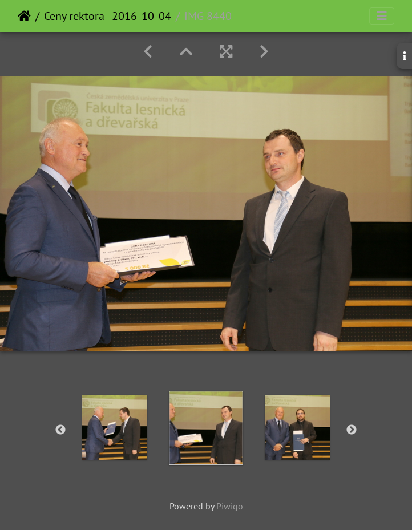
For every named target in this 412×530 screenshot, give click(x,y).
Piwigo (229, 506)
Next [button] (351, 430)
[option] (114, 427)
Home (24, 16)
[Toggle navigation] (381, 16)
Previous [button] (60, 430)
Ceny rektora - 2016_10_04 (107, 16)
